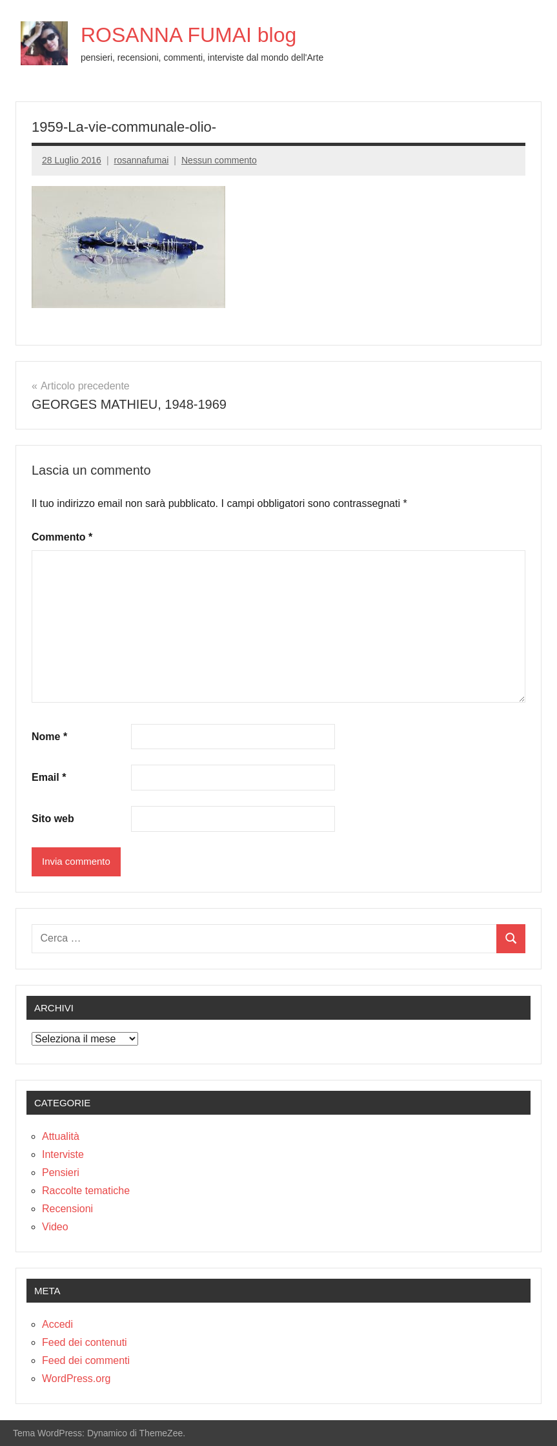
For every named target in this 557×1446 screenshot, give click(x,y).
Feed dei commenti (86, 1360)
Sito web (53, 818)
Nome (49, 736)
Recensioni (67, 1208)
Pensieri (60, 1172)
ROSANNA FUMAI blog (188, 34)
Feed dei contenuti (84, 1342)
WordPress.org (76, 1378)
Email (49, 777)
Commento (62, 537)
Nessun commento (219, 160)
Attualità (60, 1136)
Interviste (63, 1154)
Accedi (57, 1324)
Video (55, 1226)
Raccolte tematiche (86, 1190)
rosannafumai (141, 160)
